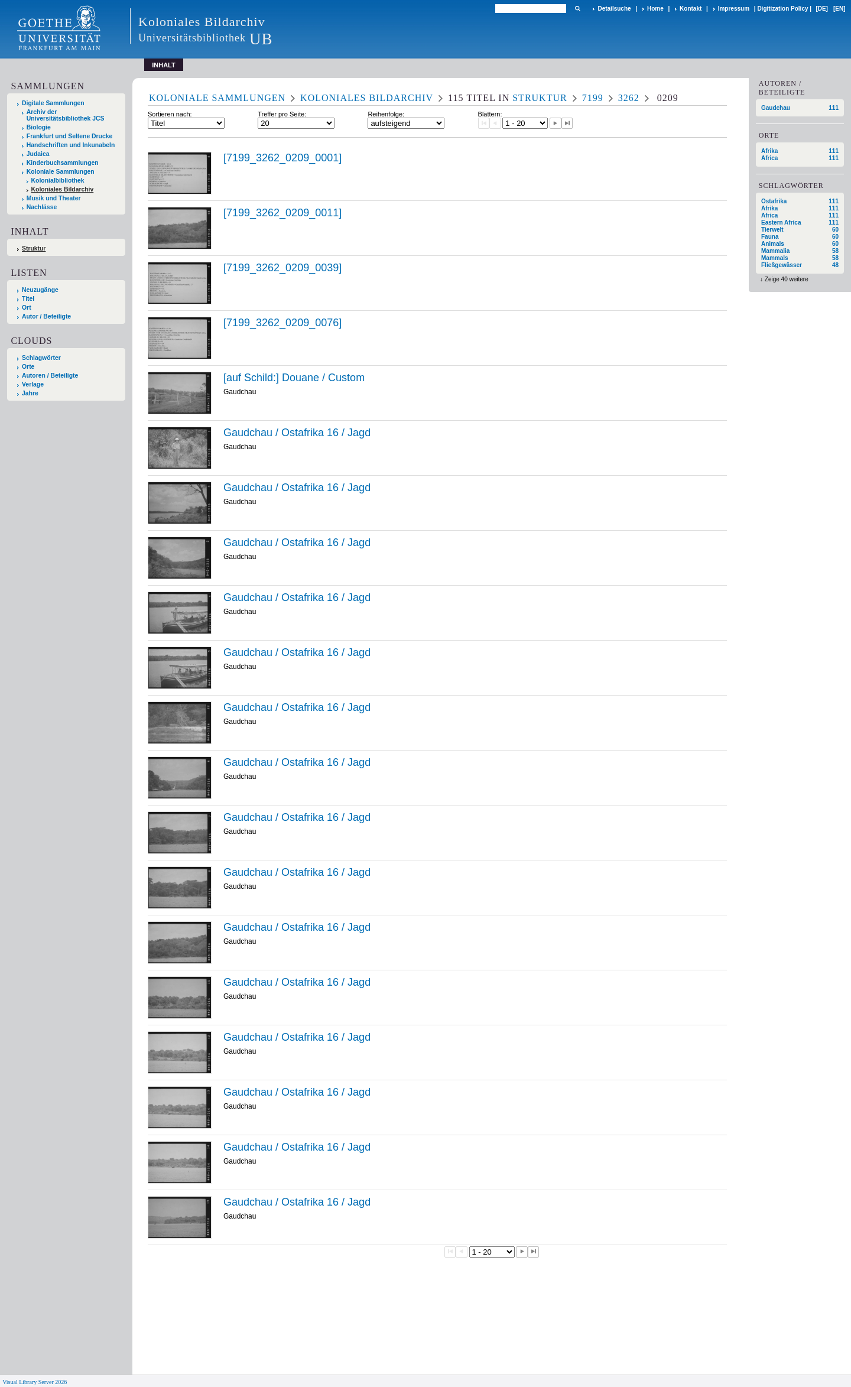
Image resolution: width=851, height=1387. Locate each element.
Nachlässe (42, 207)
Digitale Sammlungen (53, 103)
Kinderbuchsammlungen (63, 163)
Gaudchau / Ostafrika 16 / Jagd (297, 432)
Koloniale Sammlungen (61, 171)
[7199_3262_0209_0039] (282, 268)
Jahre (30, 393)
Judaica (38, 154)
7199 (592, 98)
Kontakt (690, 8)
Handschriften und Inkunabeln (71, 145)
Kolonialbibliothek (58, 180)
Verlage (33, 384)
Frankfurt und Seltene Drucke (70, 136)
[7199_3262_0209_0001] (282, 158)
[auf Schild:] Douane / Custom (294, 378)
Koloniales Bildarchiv (62, 189)
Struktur (34, 248)
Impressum (733, 8)
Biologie (39, 127)
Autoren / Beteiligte (50, 375)
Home (655, 8)
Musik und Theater (54, 198)
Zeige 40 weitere (786, 279)
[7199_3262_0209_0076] (282, 323)
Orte (28, 366)
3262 (628, 98)
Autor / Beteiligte (46, 316)
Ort (26, 307)
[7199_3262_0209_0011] (282, 213)
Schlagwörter (41, 358)
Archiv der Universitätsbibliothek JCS (66, 115)
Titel (28, 298)
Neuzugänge (40, 290)
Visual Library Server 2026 (34, 1382)
